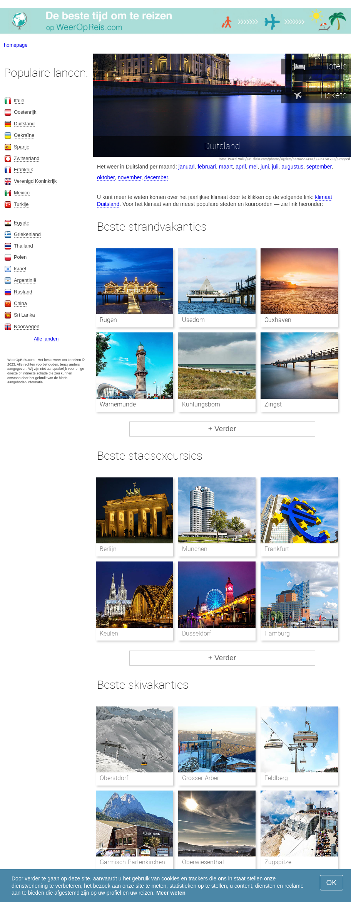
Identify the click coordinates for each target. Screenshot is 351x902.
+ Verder (222, 429)
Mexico (22, 193)
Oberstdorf (114, 778)
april (241, 167)
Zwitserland (26, 158)
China (20, 303)
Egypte (21, 223)
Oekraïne (24, 135)
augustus (292, 167)
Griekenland (27, 234)
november (129, 177)
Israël (20, 268)
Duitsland (24, 123)
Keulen (109, 633)
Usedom (193, 320)
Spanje (21, 147)
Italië (19, 100)
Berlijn (108, 549)
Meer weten (171, 893)
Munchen (194, 549)
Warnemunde (118, 404)
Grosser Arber (200, 778)
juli (275, 167)
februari (206, 167)
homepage (15, 45)
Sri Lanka (24, 315)
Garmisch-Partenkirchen (132, 862)
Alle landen (46, 339)
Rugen (108, 320)
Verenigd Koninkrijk (35, 181)
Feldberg (276, 778)
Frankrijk (23, 169)
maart (226, 167)
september (318, 167)
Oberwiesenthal (203, 862)
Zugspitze (277, 862)
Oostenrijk (25, 112)
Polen (20, 257)
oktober (106, 177)
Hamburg (277, 633)
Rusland (23, 292)
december (156, 177)
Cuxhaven (277, 320)
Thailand (23, 246)
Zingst (273, 404)
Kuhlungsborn (201, 404)
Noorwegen (27, 326)
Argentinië (25, 280)
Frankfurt (276, 549)
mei (253, 167)
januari (187, 167)
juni (265, 167)
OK (331, 882)
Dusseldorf (196, 633)
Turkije (21, 204)
